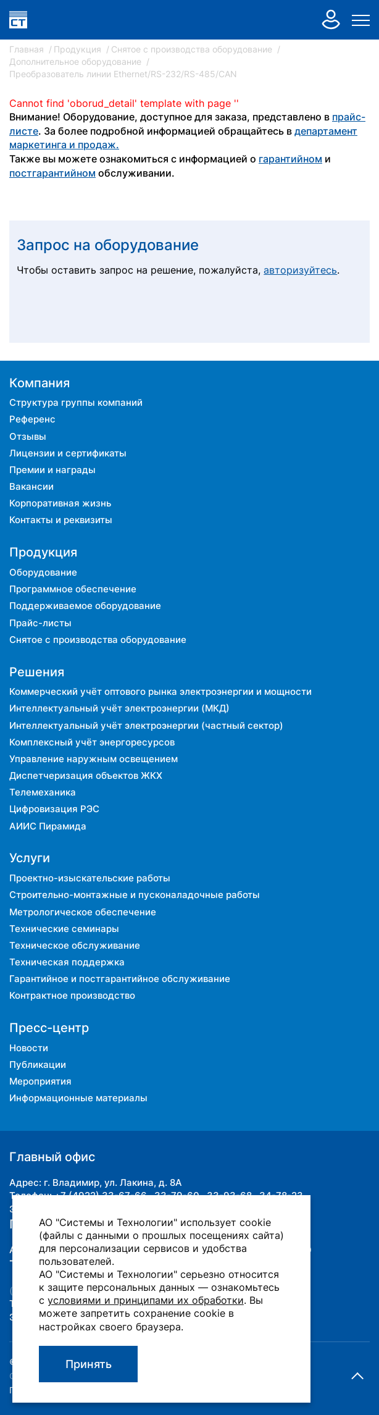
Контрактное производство (72, 995)
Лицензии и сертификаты (68, 453)
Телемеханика (42, 792)
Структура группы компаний (76, 402)
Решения (36, 672)
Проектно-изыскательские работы (89, 878)
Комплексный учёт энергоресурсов (92, 742)
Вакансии (31, 486)
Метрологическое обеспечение (82, 912)
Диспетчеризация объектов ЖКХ (85, 775)
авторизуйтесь (300, 270)
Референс (32, 419)
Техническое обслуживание (74, 945)
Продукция (79, 49)
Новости (28, 1048)
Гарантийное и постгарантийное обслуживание (119, 979)
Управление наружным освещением (93, 759)
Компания (39, 383)
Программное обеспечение (72, 589)
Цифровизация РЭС (54, 809)
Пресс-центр (49, 1027)
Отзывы (27, 436)
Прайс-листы (40, 623)
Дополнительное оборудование (76, 61)
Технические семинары (64, 928)
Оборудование (43, 572)
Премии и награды (52, 470)
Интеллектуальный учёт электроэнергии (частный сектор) (146, 725)
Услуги (29, 857)
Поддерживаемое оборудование (85, 605)
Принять (88, 1364)
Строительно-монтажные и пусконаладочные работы (134, 895)
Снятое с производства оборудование (193, 49)
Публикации (37, 1064)
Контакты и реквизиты (60, 520)
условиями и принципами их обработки (146, 1300)
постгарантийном (52, 173)
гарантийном (290, 159)
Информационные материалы (78, 1098)
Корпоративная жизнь (60, 503)
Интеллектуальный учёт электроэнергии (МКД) (119, 708)
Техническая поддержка (67, 962)
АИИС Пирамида (47, 826)
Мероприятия (40, 1081)
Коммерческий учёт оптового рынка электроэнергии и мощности (160, 691)
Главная (27, 49)
